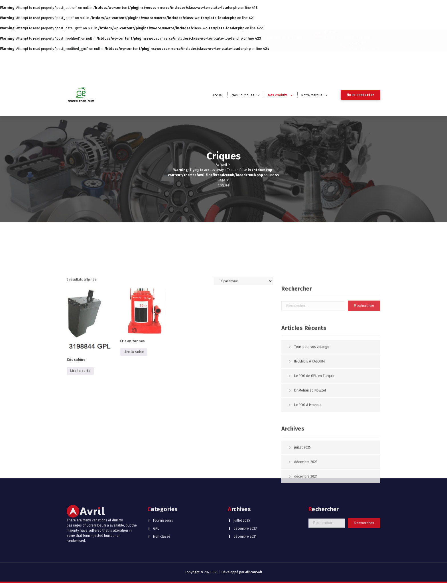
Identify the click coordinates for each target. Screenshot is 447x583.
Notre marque (311, 95)
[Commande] (243, 462)
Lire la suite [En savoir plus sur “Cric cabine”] (80, 551)
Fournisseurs (163, 496)
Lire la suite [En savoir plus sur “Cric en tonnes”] (133, 533)
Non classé (161, 512)
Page (221, 180)
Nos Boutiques (243, 95)
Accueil (218, 95)
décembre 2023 (245, 504)
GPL (156, 504)
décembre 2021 (245, 512)
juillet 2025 (241, 496)
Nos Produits (278, 95)
